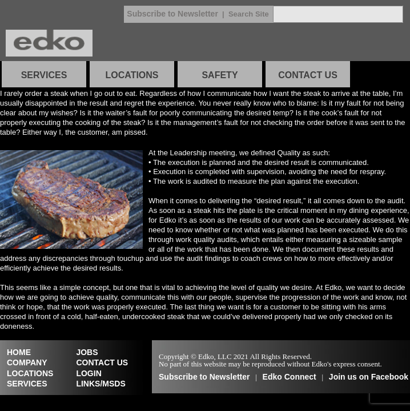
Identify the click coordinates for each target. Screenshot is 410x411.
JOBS (87, 352)
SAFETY (220, 75)
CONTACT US (307, 75)
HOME (19, 352)
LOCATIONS (131, 75)
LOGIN (88, 373)
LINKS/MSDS (100, 383)
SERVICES (44, 75)
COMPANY (27, 362)
